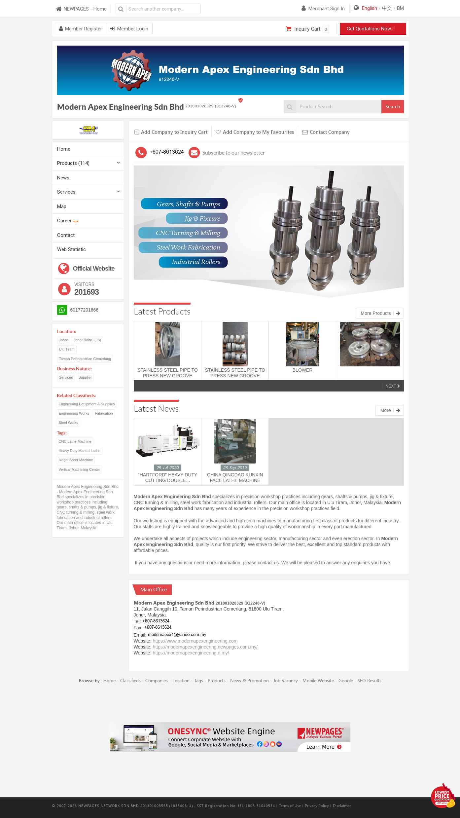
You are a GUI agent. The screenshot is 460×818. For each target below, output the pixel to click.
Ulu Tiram (67, 349)
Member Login (129, 29)
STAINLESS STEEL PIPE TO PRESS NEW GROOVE (167, 372)
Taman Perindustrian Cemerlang (85, 359)
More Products (380, 313)
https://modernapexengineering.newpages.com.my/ (205, 647)
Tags (198, 681)
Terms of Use (290, 805)
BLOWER (303, 370)
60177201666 (84, 310)
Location (181, 681)
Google (345, 681)
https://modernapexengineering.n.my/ (191, 652)
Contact (66, 235)
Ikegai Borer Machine (76, 460)
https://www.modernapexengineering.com (195, 641)
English (369, 8)
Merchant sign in (323, 9)
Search (392, 107)
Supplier (85, 377)
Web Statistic (71, 249)
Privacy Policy (317, 805)
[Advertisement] (230, 703)
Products (217, 681)
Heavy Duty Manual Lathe (80, 451)
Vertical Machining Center (79, 469)
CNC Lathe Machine (75, 441)
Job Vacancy (285, 681)
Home (63, 149)
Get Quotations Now (373, 29)
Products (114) (73, 163)
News (63, 178)
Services (66, 192)
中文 (387, 8)
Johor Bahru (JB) (87, 340)
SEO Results (369, 681)
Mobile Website (318, 681)
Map (61, 206)
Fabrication (104, 413)
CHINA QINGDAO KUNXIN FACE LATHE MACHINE (235, 477)
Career (67, 221)
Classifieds (130, 681)
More (390, 410)
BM (400, 8)
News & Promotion (249, 681)
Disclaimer (342, 805)
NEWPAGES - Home (81, 9)
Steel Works (68, 423)
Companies (156, 681)
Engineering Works (74, 413)
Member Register (80, 29)
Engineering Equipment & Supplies (87, 404)
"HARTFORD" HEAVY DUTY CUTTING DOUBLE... (167, 477)
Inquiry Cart (307, 29)
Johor (63, 340)
